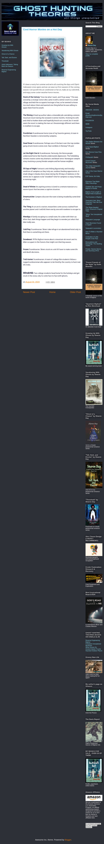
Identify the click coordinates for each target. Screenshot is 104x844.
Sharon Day (91, 45)
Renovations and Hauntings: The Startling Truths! (94, 243)
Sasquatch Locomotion (93, 228)
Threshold (5, 61)
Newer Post (29, 292)
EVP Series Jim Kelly (93, 176)
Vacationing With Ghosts (10, 50)
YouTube (89, 131)
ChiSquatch (89, 157)
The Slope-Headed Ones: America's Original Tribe (94, 209)
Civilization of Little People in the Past (92, 237)
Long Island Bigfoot (92, 147)
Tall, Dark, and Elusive (9, 57)
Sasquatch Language (93, 219)
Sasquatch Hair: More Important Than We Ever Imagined (94, 202)
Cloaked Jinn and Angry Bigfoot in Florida (94, 187)
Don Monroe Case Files (94, 152)
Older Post (75, 292)
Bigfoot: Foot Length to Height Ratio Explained (93, 192)
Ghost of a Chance (8, 54)
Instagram (89, 127)
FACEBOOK (90, 120)
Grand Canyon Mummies (90, 161)
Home (52, 292)
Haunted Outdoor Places (94, 651)
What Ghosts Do (91, 647)
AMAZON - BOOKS (92, 110)
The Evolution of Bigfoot (94, 197)
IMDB (87, 124)
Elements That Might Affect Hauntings (93, 182)
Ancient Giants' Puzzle (93, 649)
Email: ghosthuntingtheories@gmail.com (94, 115)
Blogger (68, 840)
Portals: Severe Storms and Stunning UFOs (93, 250)
